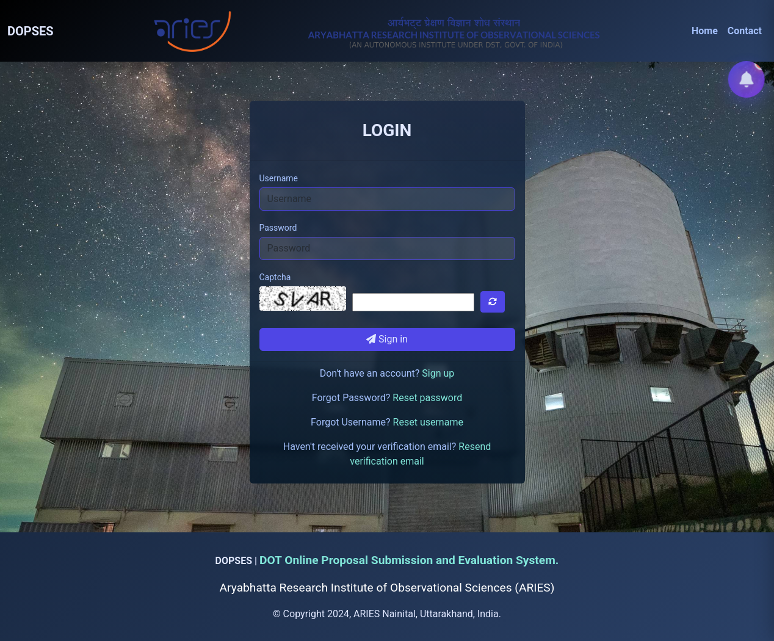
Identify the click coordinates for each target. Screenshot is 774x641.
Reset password (427, 398)
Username (278, 178)
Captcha (275, 277)
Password (278, 228)
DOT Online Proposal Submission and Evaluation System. (409, 560)
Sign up (438, 373)
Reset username (428, 422)
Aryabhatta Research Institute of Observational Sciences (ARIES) (387, 588)
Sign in (387, 339)
